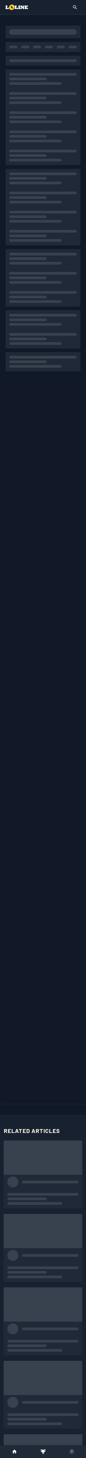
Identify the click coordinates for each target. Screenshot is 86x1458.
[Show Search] (74, 7)
